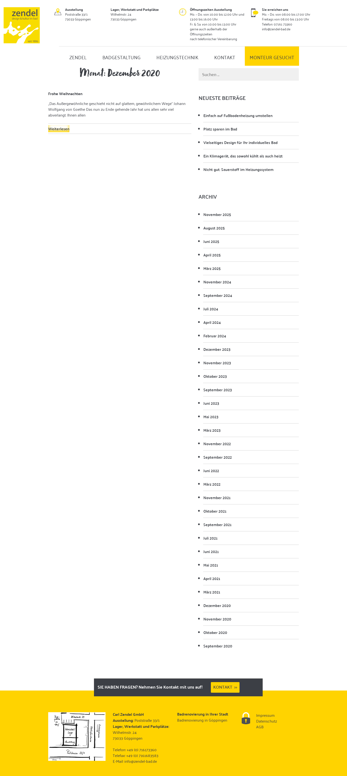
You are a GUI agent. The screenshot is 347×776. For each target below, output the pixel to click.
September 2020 (217, 645)
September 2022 (217, 457)
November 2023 (217, 362)
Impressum (265, 715)
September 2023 (217, 389)
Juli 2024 (210, 308)
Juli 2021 (210, 538)
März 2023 (211, 430)
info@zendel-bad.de (140, 761)
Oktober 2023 (215, 376)
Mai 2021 (210, 564)
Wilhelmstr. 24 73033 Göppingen (127, 735)
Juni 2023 (211, 403)
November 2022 (217, 443)
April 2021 (211, 578)
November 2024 (217, 281)
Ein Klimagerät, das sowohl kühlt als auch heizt (243, 155)
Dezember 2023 (216, 349)
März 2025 (212, 268)
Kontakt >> (225, 687)
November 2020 (217, 618)
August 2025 (214, 227)
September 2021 (217, 524)
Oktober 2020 (215, 632)
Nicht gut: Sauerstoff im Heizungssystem (238, 169)
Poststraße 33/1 (147, 720)
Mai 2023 (210, 416)
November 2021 (217, 497)
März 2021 (211, 591)
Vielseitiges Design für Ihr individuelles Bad (240, 142)
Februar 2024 (214, 335)
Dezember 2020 (217, 605)
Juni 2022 (211, 470)
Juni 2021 (211, 551)
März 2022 (211, 484)
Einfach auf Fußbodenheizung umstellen (238, 115)
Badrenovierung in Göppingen (202, 720)
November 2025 (217, 214)
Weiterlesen (58, 128)
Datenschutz (266, 720)
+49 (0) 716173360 (142, 749)
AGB (260, 726)
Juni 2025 (211, 241)
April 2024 (212, 322)
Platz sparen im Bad (220, 128)
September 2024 (217, 295)
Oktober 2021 (215, 511)
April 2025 (212, 254)
